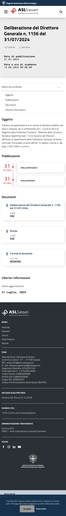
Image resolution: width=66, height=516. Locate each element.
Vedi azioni (24, 47)
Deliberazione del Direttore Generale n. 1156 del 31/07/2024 (35, 206)
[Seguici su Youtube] (19, 446)
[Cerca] (61, 12)
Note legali (9, 494)
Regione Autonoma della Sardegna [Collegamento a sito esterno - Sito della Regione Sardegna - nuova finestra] (21, 3)
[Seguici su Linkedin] (14, 446)
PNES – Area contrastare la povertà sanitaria (24, 431)
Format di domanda (21, 253)
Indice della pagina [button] (12, 86)
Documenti (10, 105)
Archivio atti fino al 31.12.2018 (17, 397)
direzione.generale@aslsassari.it (24, 365)
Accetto (27, 509)
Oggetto (9, 95)
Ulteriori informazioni (15, 110)
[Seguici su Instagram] (9, 446)
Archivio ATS (8, 428)
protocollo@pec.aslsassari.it (20, 362)
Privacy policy (41, 508)
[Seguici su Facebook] (3, 446)
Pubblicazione (11, 100)
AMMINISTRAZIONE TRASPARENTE (17, 423)
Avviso (13, 231)
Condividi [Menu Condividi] (9, 47)
